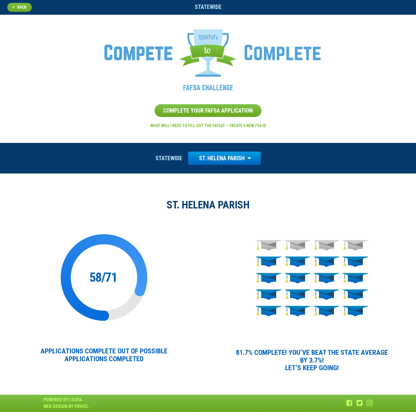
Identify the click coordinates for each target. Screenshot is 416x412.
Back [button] (19, 7)
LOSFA (75, 399)
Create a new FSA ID (247, 125)
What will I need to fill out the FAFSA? (187, 125)
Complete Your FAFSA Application (208, 110)
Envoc (81, 406)
